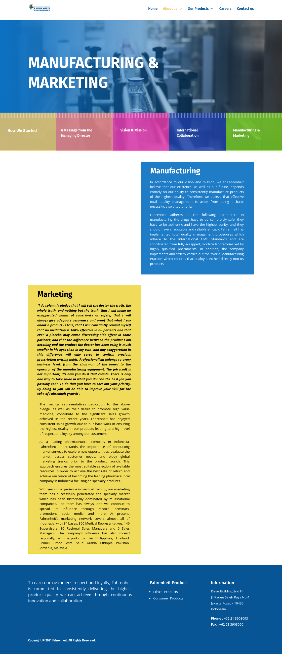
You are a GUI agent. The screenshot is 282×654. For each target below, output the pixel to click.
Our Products (198, 9)
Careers (225, 9)
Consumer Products (168, 598)
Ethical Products (165, 591)
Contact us (245, 9)
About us (170, 9)
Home (152, 9)
